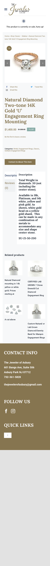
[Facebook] (11, 86)
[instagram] (13, 411)
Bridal (16, 149)
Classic (36, 149)
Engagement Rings (26, 149)
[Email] (11, 90)
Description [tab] (10, 175)
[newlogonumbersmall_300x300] (19, 4)
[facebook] (6, 411)
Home (7, 36)
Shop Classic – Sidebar (19, 36)
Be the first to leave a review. (15, 137)
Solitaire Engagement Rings (15, 151)
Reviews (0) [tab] (10, 185)
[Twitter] (36, 86)
